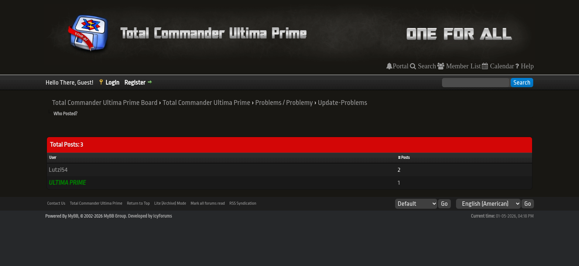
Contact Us (56, 203)
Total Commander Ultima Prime (206, 103)
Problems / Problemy (284, 103)
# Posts (404, 158)
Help (526, 66)
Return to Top (138, 203)
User (52, 158)
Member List (462, 66)
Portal (400, 66)
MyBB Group (115, 216)
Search (426, 66)
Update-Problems (342, 103)
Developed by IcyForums (150, 216)
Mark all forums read (208, 203)
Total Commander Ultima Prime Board (105, 103)
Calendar (501, 66)
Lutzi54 (58, 169)
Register (134, 82)
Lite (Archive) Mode (170, 203)
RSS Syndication (242, 203)
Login (113, 82)
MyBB (73, 216)
